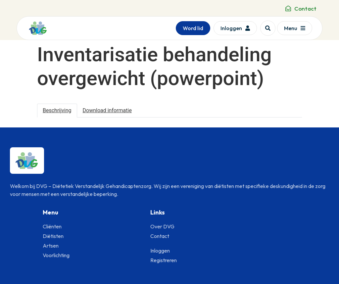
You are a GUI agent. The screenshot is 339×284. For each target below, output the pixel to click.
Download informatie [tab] (107, 110)
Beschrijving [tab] (57, 110)
